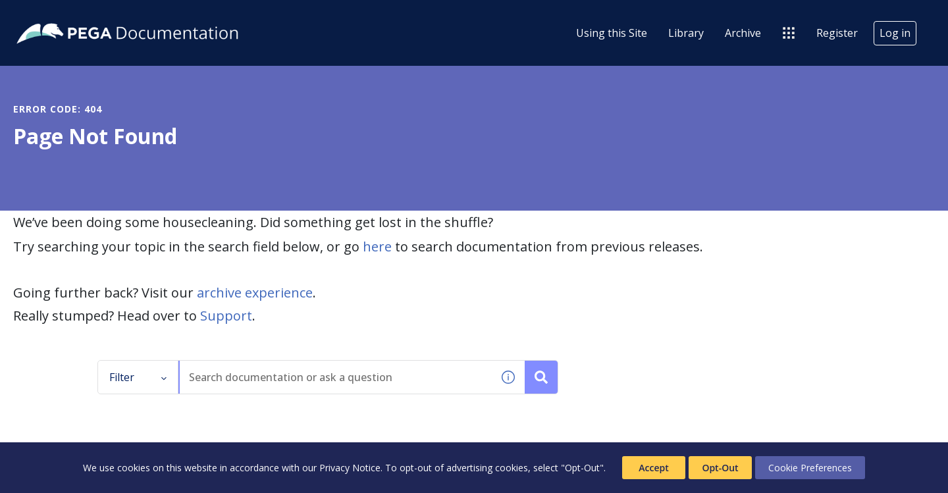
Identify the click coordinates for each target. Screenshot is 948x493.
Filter (138, 377)
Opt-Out (720, 467)
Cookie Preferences (810, 467)
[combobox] (336, 377)
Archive (743, 33)
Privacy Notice (350, 467)
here (377, 246)
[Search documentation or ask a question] (541, 377)
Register (837, 33)
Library (686, 33)
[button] (508, 377)
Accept (653, 467)
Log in (895, 33)
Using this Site (611, 33)
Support (226, 315)
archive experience (255, 292)
